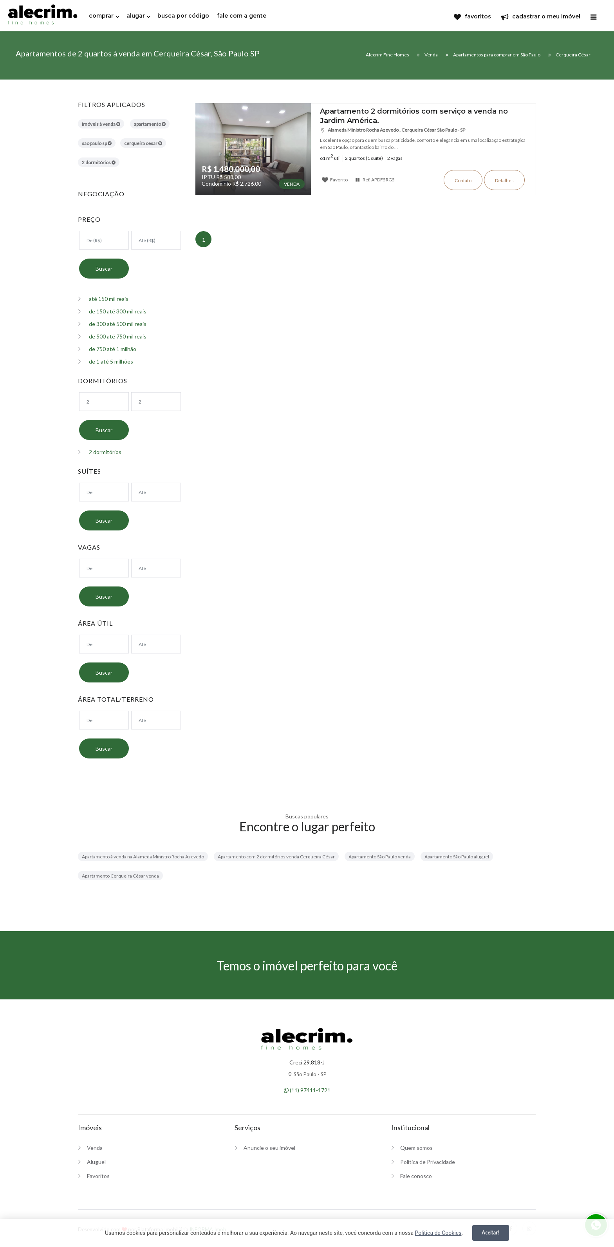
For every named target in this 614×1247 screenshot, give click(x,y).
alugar (135, 15)
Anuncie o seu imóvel (269, 1147)
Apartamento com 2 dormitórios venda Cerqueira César (276, 857)
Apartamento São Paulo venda (380, 857)
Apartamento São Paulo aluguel (456, 857)
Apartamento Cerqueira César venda (120, 876)
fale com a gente (241, 15)
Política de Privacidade (427, 1161)
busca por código (183, 15)
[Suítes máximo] (156, 492)
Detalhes (504, 180)
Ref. (374, 179)
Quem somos (416, 1147)
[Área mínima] (104, 644)
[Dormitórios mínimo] (104, 401)
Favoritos (98, 1176)
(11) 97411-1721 (307, 1090)
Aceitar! (491, 1232)
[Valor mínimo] (104, 240)
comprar (101, 15)
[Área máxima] (156, 644)
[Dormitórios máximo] (156, 401)
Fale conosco (416, 1176)
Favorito (335, 179)
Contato (463, 180)
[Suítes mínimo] (104, 492)
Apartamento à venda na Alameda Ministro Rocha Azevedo (143, 857)
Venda (95, 1147)
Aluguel (96, 1161)
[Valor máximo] (156, 240)
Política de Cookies (438, 1233)
